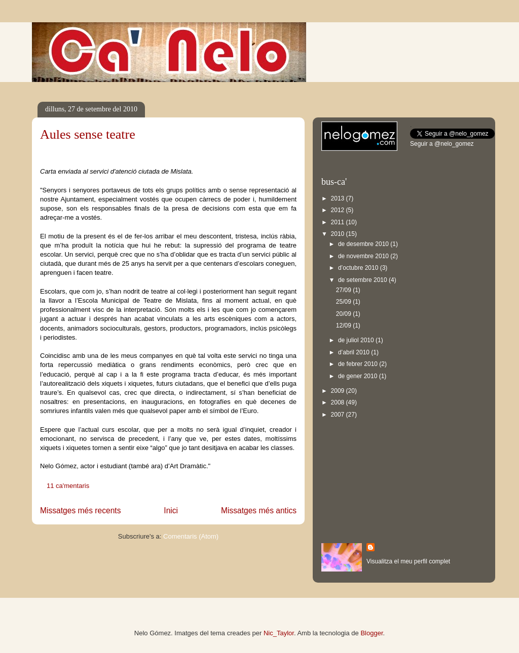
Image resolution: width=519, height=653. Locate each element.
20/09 (344, 313)
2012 (338, 210)
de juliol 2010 (357, 340)
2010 (338, 233)
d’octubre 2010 (359, 267)
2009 (338, 390)
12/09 (344, 325)
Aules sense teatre (87, 134)
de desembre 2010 (364, 244)
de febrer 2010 (358, 364)
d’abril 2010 (354, 352)
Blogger (371, 633)
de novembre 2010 (364, 256)
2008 (338, 402)
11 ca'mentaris (68, 485)
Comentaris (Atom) (190, 536)
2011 (338, 222)
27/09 (344, 290)
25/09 (344, 301)
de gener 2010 (358, 376)
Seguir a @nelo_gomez (442, 143)
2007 (338, 414)
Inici (171, 510)
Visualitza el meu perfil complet (408, 561)
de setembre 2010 (363, 279)
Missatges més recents (80, 510)
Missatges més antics (258, 510)
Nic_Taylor (279, 633)
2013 (338, 198)
